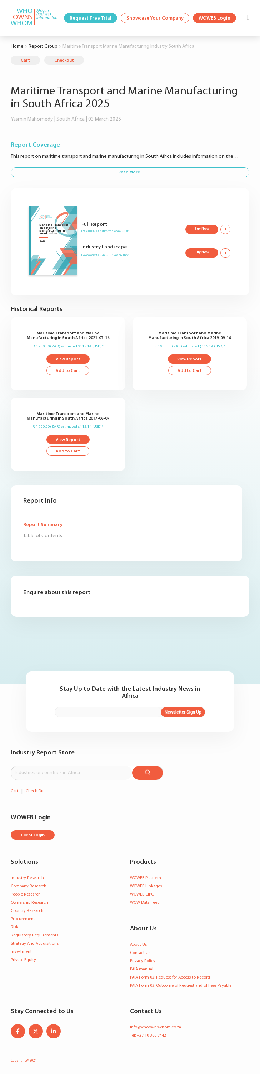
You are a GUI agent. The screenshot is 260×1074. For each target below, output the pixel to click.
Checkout (64, 60)
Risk (14, 927)
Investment (21, 952)
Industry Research (27, 878)
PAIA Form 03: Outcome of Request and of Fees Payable (180, 986)
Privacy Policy (142, 961)
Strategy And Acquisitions (35, 943)
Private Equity (23, 960)
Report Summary (42, 525)
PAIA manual (141, 969)
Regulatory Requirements (34, 935)
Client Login (33, 835)
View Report (68, 359)
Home (17, 46)
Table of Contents (42, 536)
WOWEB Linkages (146, 886)
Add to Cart (68, 371)
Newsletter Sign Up (183, 712)
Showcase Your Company (155, 18)
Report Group (43, 46)
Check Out (35, 791)
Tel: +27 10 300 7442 (148, 1035)
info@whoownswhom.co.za (155, 1027)
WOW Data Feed (145, 903)
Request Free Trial (90, 18)
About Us (138, 945)
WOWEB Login (214, 18)
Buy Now (202, 228)
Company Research (28, 886)
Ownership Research (29, 903)
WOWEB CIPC (142, 894)
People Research (26, 894)
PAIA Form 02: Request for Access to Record (170, 977)
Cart (25, 60)
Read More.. (130, 172)
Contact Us (140, 953)
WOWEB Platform (145, 878)
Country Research (27, 911)
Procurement (23, 919)
